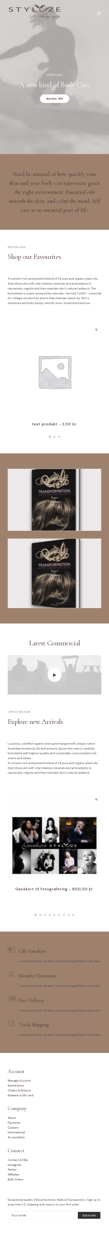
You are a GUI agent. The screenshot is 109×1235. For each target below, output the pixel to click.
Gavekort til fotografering (54, 889)
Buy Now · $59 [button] (54, 98)
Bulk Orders (15, 1179)
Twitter (12, 1169)
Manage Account (19, 1080)
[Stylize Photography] (34, 13)
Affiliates (13, 1174)
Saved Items (16, 1085)
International (16, 1132)
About (12, 1118)
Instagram (14, 1165)
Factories (14, 1123)
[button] (54, 371)
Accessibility (16, 1137)
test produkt (54, 424)
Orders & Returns (19, 1090)
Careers (13, 1128)
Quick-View (96, 330)
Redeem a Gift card (20, 1095)
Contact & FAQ (18, 1160)
